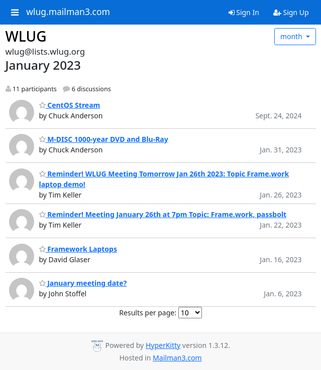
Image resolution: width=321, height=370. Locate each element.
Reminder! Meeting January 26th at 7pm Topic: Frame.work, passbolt (163, 214)
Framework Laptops (78, 249)
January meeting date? (83, 283)
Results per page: (147, 312)
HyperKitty (163, 345)
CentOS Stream (69, 105)
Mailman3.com (177, 357)
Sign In (244, 12)
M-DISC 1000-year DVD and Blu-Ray (103, 139)
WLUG (26, 36)
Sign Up (291, 12)
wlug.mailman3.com (68, 12)
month (292, 36)
